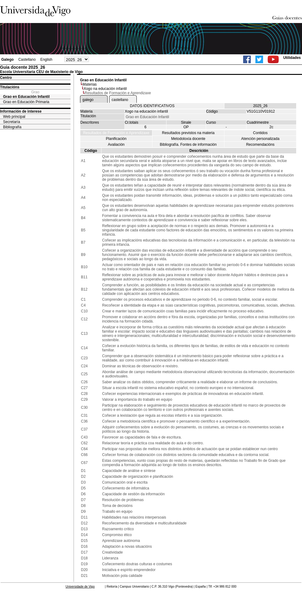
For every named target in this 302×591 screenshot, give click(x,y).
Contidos (260, 133)
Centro (6, 77)
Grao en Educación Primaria (26, 102)
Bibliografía (12, 127)
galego (88, 100)
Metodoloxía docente (188, 139)
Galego (7, 59)
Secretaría (11, 122)
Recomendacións (260, 144)
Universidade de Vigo (80, 586)
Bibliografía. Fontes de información (188, 144)
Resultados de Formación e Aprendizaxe (116, 133)
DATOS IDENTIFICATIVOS (152, 106)
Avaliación (116, 144)
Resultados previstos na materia (188, 133)
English (46, 59)
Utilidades (292, 58)
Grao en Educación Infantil (26, 97)
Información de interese (20, 111)
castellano (120, 100)
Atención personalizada (260, 139)
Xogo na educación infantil (105, 89)
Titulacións (9, 87)
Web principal (14, 116)
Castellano (27, 59)
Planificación (116, 139)
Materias (89, 84)
